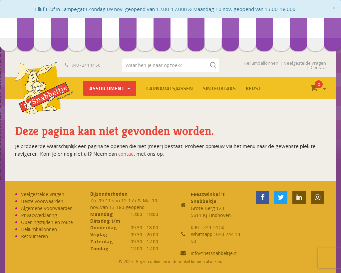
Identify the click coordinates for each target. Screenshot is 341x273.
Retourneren (34, 236)
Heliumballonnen (261, 63)
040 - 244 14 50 (82, 65)
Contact (318, 67)
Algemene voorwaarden (47, 208)
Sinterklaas (219, 88)
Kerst (253, 88)
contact (126, 153)
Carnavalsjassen (169, 88)
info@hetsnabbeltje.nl (214, 253)
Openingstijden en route (47, 222)
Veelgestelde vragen (305, 63)
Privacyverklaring (39, 215)
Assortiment (107, 88)
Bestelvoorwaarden (42, 201)
